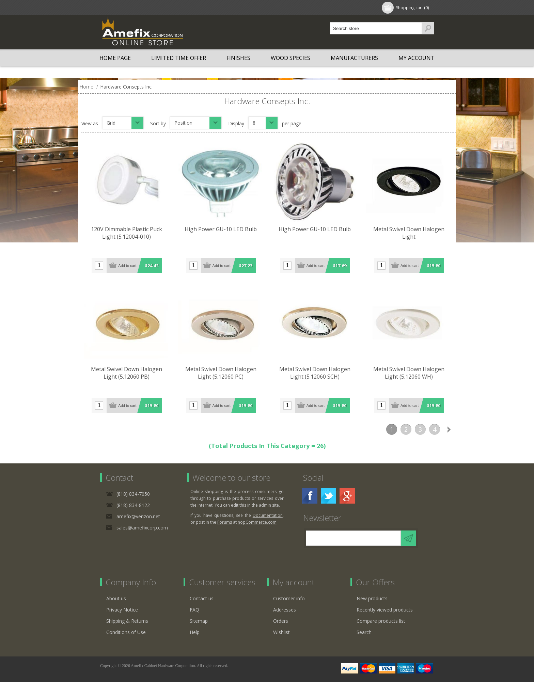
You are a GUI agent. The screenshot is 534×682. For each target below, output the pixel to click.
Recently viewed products (385, 609)
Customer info (289, 598)
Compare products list (381, 621)
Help (195, 632)
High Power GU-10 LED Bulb (222, 229)
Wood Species (290, 58)
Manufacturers (354, 58)
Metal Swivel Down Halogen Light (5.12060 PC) (222, 373)
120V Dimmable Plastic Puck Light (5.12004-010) (127, 233)
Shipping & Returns (127, 621)
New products (372, 598)
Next (448, 429)
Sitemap (199, 621)
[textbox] (376, 28)
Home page (115, 58)
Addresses (284, 609)
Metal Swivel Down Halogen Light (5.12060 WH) (411, 373)
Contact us (202, 598)
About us (116, 598)
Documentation (268, 515)
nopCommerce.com (257, 522)
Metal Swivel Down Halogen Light (411, 229)
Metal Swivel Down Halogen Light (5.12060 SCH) (316, 373)
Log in (144, 8)
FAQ (194, 609)
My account (416, 58)
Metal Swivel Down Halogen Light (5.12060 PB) (127, 373)
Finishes (238, 58)
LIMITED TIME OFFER (178, 58)
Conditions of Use (126, 632)
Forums (224, 522)
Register (116, 8)
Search (364, 632)
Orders (280, 621)
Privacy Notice (122, 609)
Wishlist (281, 632)
